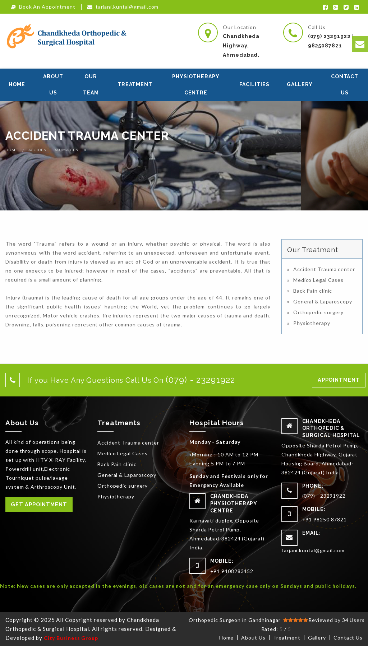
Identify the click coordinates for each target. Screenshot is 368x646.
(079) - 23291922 (324, 496)
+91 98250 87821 (324, 519)
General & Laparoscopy (322, 301)
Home (17, 84)
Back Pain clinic (312, 291)
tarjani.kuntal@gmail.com (122, 7)
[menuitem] (17, 85)
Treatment (135, 84)
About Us (53, 85)
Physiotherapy (311, 323)
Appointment (339, 380)
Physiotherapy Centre (196, 85)
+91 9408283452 (232, 571)
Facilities (254, 84)
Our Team (91, 85)
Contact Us (344, 85)
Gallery (300, 84)
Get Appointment (39, 504)
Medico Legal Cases (318, 280)
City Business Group (71, 638)
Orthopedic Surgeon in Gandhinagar (235, 620)
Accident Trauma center (324, 269)
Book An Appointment (43, 7)
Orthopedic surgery (318, 312)
